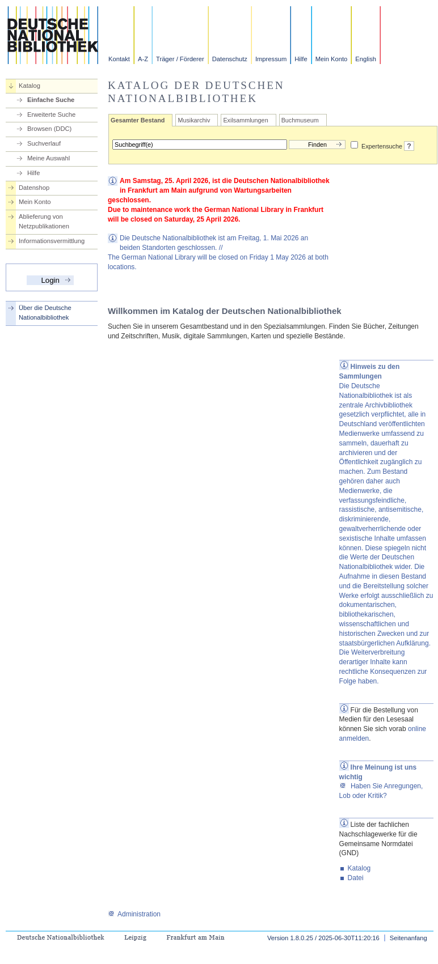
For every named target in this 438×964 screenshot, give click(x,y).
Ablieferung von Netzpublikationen (44, 221)
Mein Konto (331, 59)
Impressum (271, 59)
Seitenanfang (408, 938)
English (365, 59)
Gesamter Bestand (138, 120)
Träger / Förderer (180, 59)
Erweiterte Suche (51, 114)
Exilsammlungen (245, 120)
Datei (356, 878)
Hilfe (300, 59)
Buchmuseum (300, 120)
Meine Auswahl (48, 158)
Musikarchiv (194, 120)
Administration (134, 914)
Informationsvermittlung (52, 240)
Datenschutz (229, 59)
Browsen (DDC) (49, 128)
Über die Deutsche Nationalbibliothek (45, 312)
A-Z (143, 59)
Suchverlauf (44, 143)
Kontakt (119, 59)
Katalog (29, 85)
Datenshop (34, 187)
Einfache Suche (50, 99)
